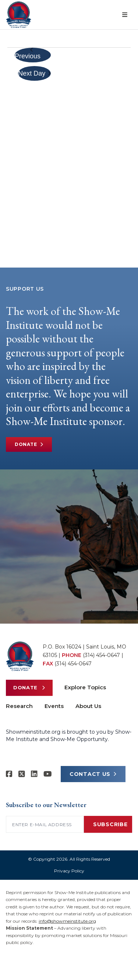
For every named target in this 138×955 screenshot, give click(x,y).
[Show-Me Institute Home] (18, 14)
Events (54, 705)
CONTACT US (93, 774)
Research (19, 705)
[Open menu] (124, 14)
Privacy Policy (69, 871)
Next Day (34, 73)
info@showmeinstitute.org (67, 921)
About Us (88, 705)
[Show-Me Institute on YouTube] (47, 774)
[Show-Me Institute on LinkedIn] (34, 774)
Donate (29, 444)
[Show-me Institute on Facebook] (9, 774)
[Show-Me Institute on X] (21, 774)
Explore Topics (85, 687)
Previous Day (27, 55)
